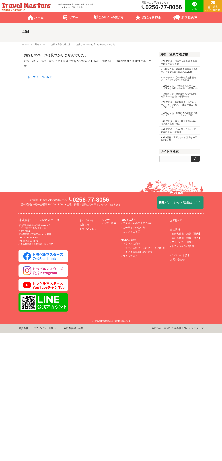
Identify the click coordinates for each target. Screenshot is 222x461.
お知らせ (84, 352)
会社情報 (175, 357)
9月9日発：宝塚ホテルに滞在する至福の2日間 (178, 143)
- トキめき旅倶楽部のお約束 (136, 380)
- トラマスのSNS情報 (182, 374)
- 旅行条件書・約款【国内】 (185, 361)
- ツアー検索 (109, 351)
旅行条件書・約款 (73, 456)
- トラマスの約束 (130, 371)
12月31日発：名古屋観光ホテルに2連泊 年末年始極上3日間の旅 (179, 97)
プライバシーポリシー (46, 456)
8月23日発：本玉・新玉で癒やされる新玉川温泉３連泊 (178, 127)
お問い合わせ (177, 387)
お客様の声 (176, 348)
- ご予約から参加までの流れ (136, 351)
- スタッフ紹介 (129, 384)
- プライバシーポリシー (183, 370)
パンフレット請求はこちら (182, 330)
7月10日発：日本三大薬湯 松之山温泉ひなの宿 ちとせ (178, 62)
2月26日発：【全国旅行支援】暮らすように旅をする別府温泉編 (178, 78)
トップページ (87, 348)
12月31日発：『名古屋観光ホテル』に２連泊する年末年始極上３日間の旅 (178, 88)
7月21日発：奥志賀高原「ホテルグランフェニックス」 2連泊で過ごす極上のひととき (178, 107)
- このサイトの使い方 (133, 355)
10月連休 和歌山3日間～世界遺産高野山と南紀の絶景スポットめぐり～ (179, 197)
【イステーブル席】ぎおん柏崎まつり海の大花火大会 (179, 226)
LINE (194, 9)
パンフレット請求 (180, 383)
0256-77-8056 (91, 327)
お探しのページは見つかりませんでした (95, 44)
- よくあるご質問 (130, 359)
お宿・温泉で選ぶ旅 (60, 44)
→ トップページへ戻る (38, 77)
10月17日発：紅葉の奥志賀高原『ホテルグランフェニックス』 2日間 (178, 117)
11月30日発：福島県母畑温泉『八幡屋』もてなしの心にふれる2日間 (178, 70)
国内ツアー (40, 44)
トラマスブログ (88, 356)
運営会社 (23, 456)
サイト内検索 (169, 156)
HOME (25, 44)
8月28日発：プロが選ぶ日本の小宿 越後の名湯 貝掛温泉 (178, 135)
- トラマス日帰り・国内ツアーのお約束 (143, 375)
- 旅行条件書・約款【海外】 (185, 366)
